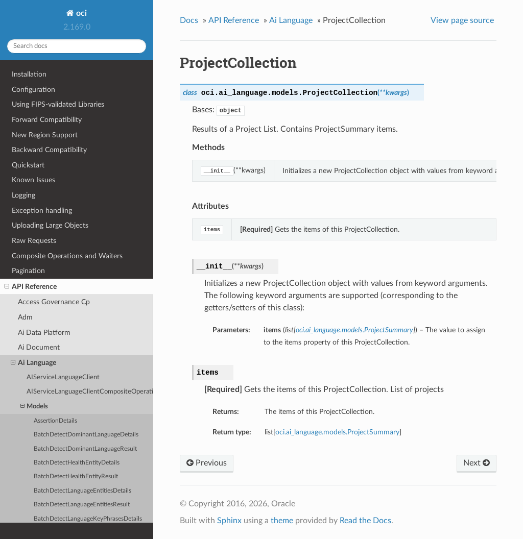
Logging (23, 195)
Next (476, 463)
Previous (206, 463)
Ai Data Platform (44, 332)
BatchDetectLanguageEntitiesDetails (82, 491)
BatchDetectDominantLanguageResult (85, 449)
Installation (29, 74)
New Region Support (45, 135)
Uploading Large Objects (50, 225)
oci (80, 13)
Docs (189, 20)
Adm (25, 317)
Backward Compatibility (49, 150)
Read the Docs (365, 521)
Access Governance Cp (54, 302)
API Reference (31, 286)
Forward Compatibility (47, 120)
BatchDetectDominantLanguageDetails (86, 434)
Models (34, 406)
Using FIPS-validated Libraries (58, 104)
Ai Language (33, 363)
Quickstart (28, 165)
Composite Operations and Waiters (67, 256)
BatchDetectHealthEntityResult (76, 476)
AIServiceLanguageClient (63, 377)
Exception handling (42, 210)
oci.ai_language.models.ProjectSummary (337, 432)
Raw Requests (34, 240)
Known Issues (33, 180)
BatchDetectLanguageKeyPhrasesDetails (88, 519)
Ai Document (39, 347)
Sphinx (229, 521)
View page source (462, 20)
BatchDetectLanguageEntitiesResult (82, 504)
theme (282, 521)
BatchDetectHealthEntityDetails (77, 462)
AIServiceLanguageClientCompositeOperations (90, 391)
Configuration (33, 89)
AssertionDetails (55, 421)
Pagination (28, 271)
